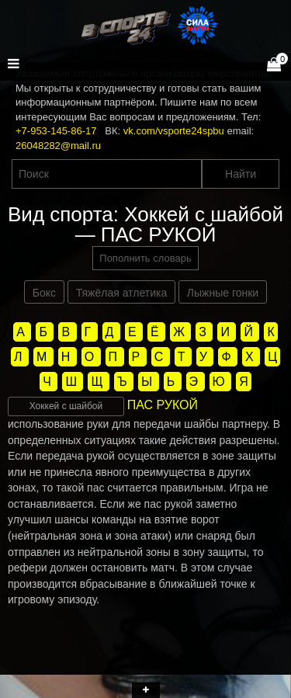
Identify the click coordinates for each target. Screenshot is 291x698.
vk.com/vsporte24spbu (173, 131)
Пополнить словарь (145, 258)
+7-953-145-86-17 (56, 131)
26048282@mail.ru (58, 145)
